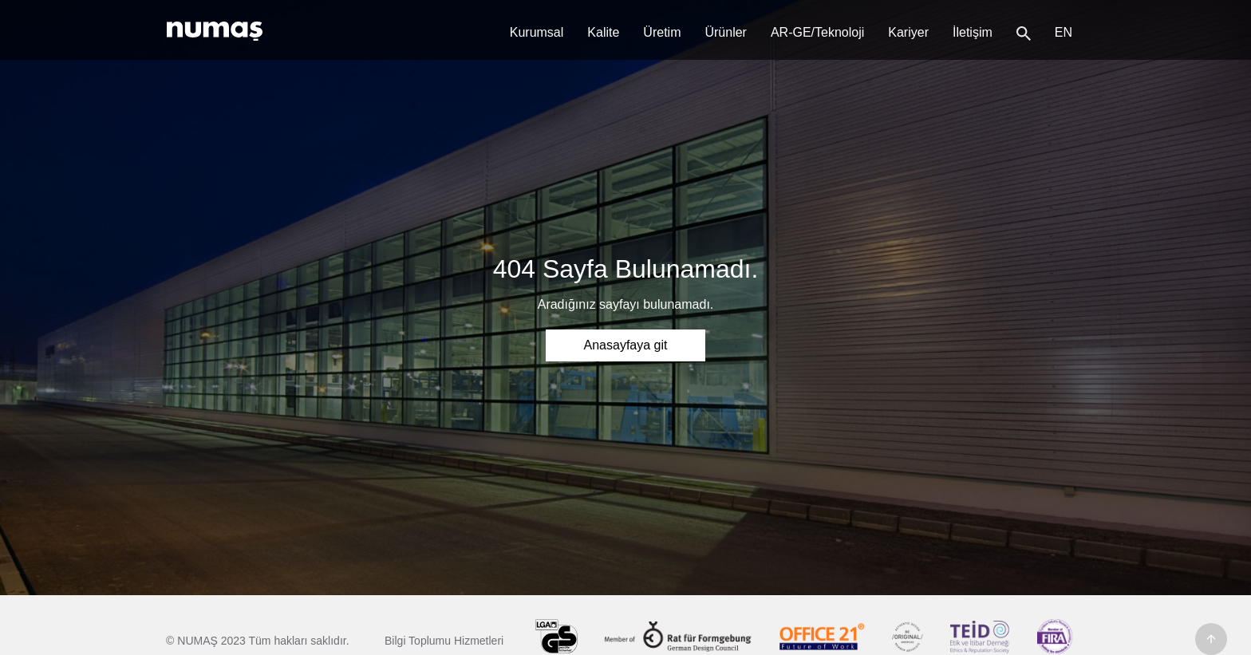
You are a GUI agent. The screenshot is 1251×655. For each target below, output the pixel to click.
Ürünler (725, 32)
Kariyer (908, 32)
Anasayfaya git (626, 345)
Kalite (603, 32)
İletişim (973, 32)
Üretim (662, 32)
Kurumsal (537, 32)
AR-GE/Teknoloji (817, 32)
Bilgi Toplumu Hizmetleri (444, 640)
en (1063, 32)
